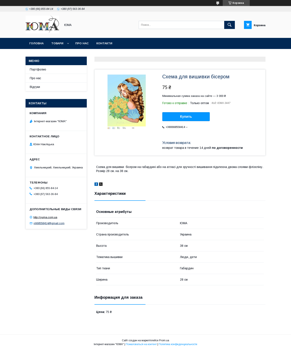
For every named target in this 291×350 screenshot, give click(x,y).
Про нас (82, 43)
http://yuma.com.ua (45, 217)
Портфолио (38, 69)
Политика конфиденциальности (178, 344)
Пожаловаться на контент (141, 344)
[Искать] (229, 25)
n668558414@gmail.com (49, 223)
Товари (57, 43)
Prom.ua (164, 340)
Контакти (104, 43)
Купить (186, 116)
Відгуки (35, 87)
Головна (36, 43)
